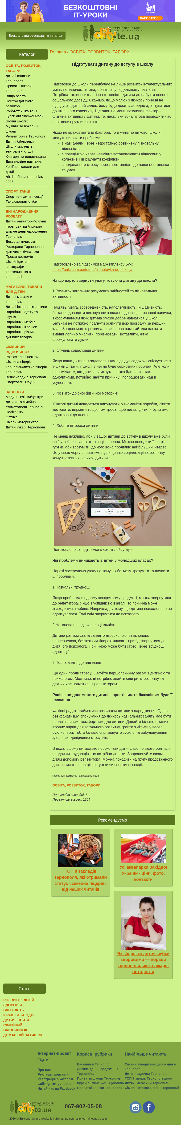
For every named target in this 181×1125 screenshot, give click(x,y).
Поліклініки (15, 412)
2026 (12, 1118)
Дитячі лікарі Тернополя (25, 427)
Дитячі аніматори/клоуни (26, 221)
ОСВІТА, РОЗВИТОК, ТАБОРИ (100, 52)
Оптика (11, 417)
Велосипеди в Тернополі (26, 377)
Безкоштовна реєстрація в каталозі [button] (35, 35)
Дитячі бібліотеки (20, 141)
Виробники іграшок (21, 327)
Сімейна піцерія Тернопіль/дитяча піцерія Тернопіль (26, 367)
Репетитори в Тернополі (25, 136)
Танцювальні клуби (21, 201)
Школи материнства (22, 422)
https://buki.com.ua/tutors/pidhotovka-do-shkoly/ (92, 270)
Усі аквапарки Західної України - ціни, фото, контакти (143, 873)
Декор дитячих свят (22, 241)
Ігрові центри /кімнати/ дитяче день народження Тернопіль (26, 231)
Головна (58, 52)
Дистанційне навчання (24, 161)
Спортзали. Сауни (20, 382)
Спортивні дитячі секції (24, 196)
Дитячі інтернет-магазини (26, 307)
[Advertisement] (27, 509)
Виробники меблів (20, 322)
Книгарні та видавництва (26, 156)
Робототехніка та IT (21, 111)
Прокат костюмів (19, 256)
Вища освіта (16, 96)
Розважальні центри (22, 357)
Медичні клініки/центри (24, 397)
